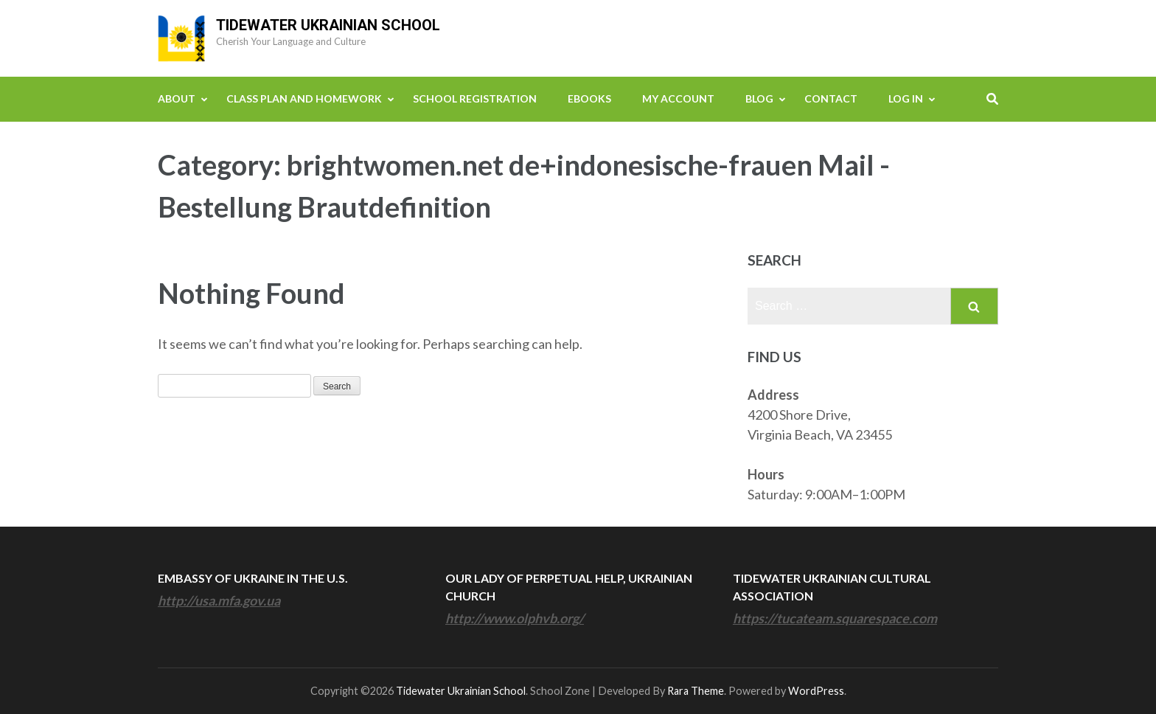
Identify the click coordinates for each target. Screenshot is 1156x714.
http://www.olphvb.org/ (514, 618)
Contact (830, 98)
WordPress (816, 690)
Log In (905, 98)
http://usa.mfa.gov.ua (219, 600)
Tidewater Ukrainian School (328, 25)
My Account (678, 98)
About (176, 98)
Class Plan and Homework (304, 98)
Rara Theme (695, 690)
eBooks (589, 98)
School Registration (475, 98)
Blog (759, 98)
